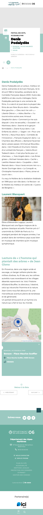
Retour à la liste (21, 386)
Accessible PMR (17, 35)
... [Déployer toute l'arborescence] (7, 68)
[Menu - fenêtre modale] (19, 512)
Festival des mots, (18, 33)
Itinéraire (10, 362)
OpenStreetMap (27, 341)
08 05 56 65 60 (23, 450)
